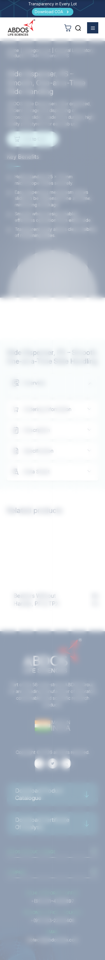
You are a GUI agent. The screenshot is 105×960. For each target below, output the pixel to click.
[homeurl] (21, 27)
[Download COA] (53, 12)
